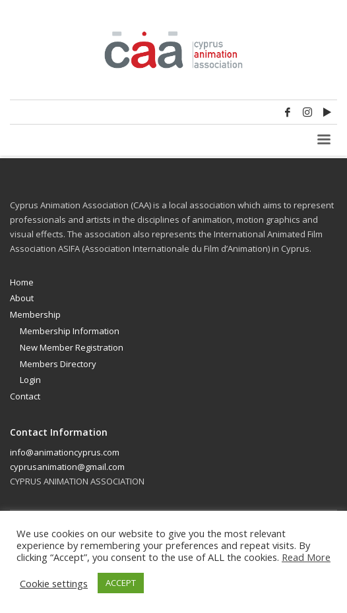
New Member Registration (71, 347)
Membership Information (69, 331)
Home (22, 282)
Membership (35, 314)
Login (30, 380)
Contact (25, 396)
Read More (306, 557)
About (22, 298)
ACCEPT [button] (121, 583)
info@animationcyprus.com (64, 452)
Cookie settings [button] (54, 583)
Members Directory (58, 364)
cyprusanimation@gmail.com (67, 467)
